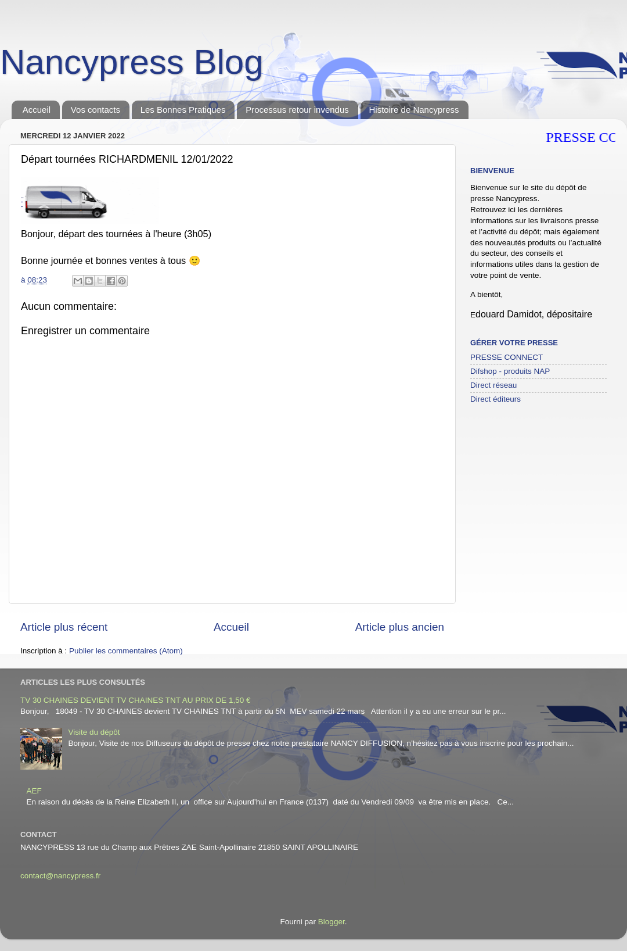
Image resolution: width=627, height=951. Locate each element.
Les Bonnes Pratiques (183, 110)
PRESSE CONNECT (506, 357)
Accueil (37, 110)
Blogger (331, 921)
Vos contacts (95, 110)
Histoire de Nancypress (414, 110)
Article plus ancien (399, 627)
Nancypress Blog (132, 61)
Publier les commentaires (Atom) (126, 650)
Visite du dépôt (94, 732)
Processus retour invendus (297, 110)
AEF (33, 790)
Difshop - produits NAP (510, 371)
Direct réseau (493, 385)
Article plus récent (63, 627)
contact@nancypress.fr (60, 875)
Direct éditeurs (495, 399)
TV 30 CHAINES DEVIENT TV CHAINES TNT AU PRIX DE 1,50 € (135, 700)
